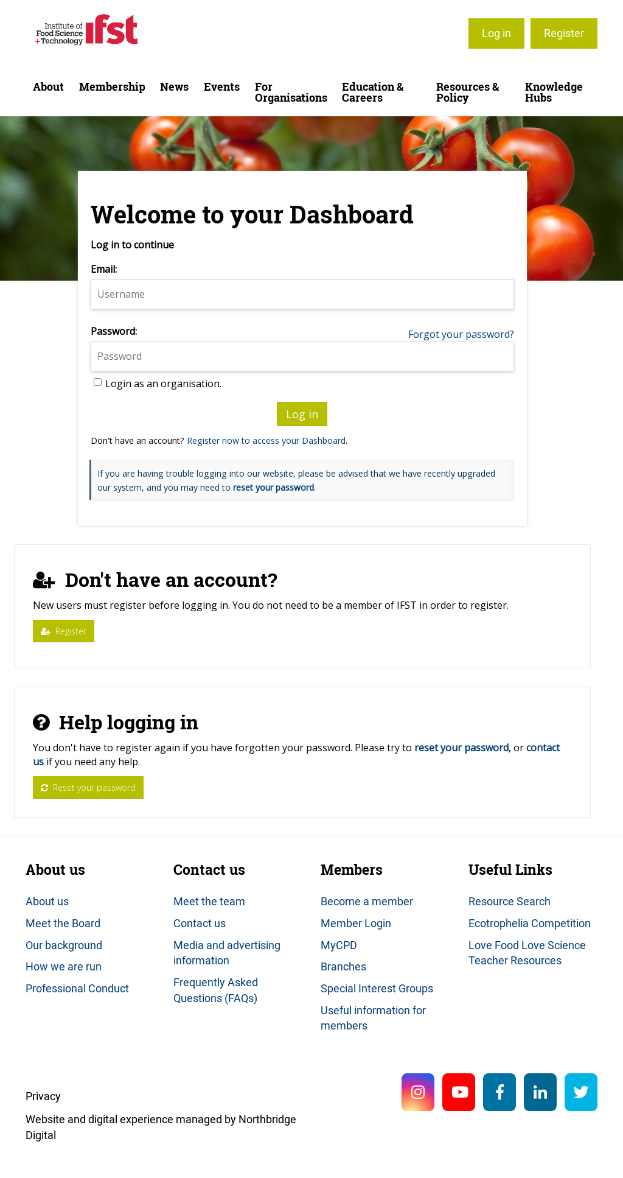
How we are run (64, 966)
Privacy (43, 1096)
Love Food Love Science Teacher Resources (527, 953)
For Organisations (291, 92)
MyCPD (339, 945)
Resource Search (509, 901)
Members (352, 869)
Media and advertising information (226, 953)
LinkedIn (540, 1092)
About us (55, 869)
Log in (496, 33)
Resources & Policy (467, 92)
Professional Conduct (77, 988)
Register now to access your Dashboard (266, 440)
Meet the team (209, 901)
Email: (104, 269)
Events (222, 86)
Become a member (367, 901)
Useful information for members (373, 1018)
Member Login (356, 923)
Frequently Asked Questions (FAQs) (215, 990)
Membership (112, 86)
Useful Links (510, 869)
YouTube (458, 1092)
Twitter (581, 1092)
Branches (343, 966)
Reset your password (88, 787)
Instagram (418, 1092)
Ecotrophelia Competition (529, 923)
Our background (64, 945)
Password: (114, 331)
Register (564, 33)
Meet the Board (63, 923)
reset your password (273, 487)
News (174, 86)
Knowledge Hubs (554, 92)
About (48, 86)
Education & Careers (372, 92)
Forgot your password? (461, 334)
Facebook (499, 1092)
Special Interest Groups (377, 988)
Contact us (209, 869)
